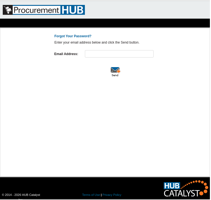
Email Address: (66, 54)
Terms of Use (91, 194)
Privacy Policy (111, 194)
